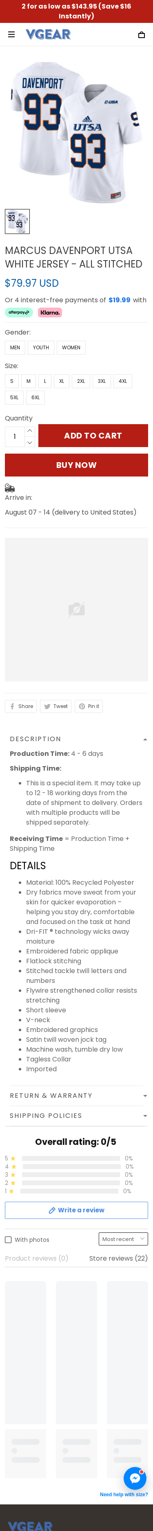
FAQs (13, 1358)
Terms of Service (32, 1258)
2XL (81, 354)
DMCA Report (57, 1493)
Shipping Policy (29, 1285)
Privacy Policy (27, 1272)
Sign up (126, 1458)
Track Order (24, 1372)
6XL (35, 370)
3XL (102, 354)
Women (71, 320)
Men (15, 320)
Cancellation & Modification (49, 1386)
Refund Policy (26, 1299)
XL (61, 354)
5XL (14, 370)
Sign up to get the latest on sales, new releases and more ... (65, 1436)
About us (19, 1244)
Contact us (22, 1344)
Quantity (19, 391)
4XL (123, 354)
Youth (41, 320)
